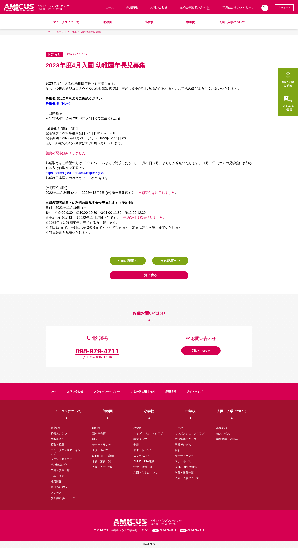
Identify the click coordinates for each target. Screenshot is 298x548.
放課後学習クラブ (185, 439)
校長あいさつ (59, 433)
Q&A (54, 391)
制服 (94, 439)
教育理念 (56, 427)
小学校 (149, 22)
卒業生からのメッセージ (238, 7)
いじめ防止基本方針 (143, 391)
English (284, 7)
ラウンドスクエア (61, 459)
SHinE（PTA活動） (103, 455)
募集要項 (221, 427)
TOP (48, 32)
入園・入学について (232, 22)
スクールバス (100, 450)
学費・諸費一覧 (60, 470)
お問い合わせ (158, 7)
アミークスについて (66, 22)
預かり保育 (99, 433)
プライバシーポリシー (107, 391)
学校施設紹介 (59, 464)
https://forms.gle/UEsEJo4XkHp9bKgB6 (75, 173)
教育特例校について (63, 498)
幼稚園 (107, 22)
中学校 (190, 22)
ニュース (108, 7)
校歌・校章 (57, 444)
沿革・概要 (57, 475)
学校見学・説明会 (227, 439)
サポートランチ (101, 444)
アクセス (56, 492)
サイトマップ (194, 391)
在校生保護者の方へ (195, 8)
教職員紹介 (57, 439)
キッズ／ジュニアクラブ (148, 433)
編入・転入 (223, 433)
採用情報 (132, 7)
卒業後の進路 (183, 444)
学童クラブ (140, 439)
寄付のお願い (59, 487)
